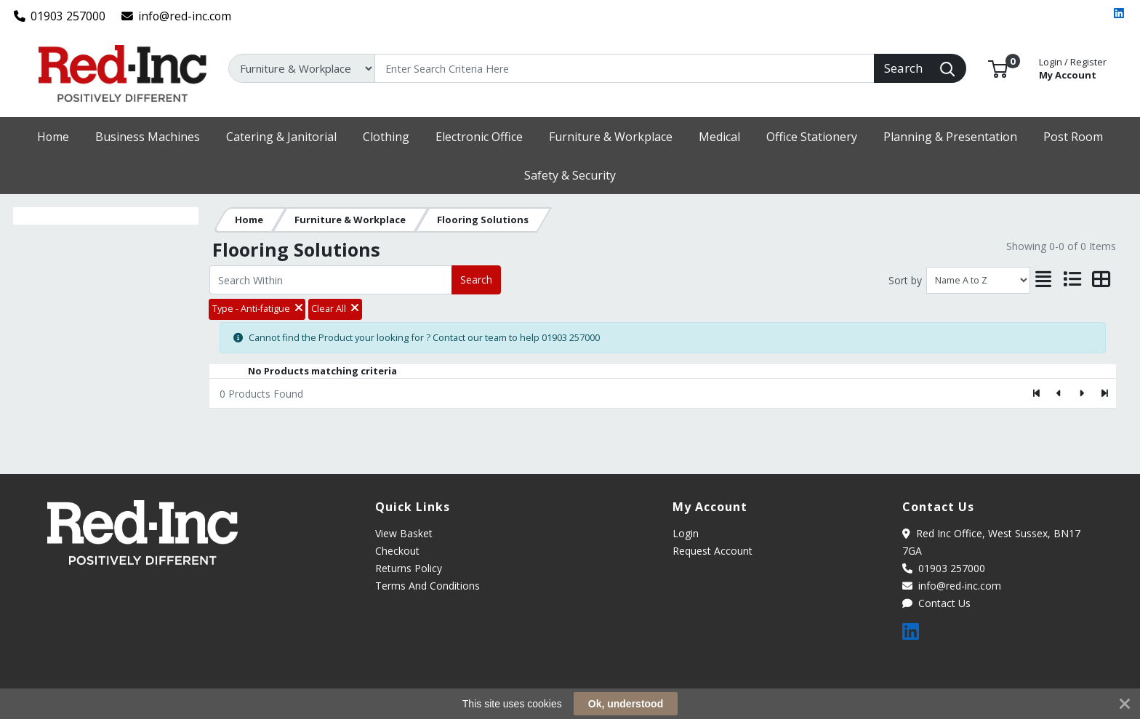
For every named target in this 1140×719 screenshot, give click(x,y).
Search (476, 279)
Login (686, 533)
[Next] (1081, 393)
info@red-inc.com (176, 16)
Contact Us (936, 603)
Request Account (712, 551)
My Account (1073, 67)
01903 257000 (60, 16)
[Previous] (1059, 393)
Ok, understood (625, 704)
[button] (998, 67)
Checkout (397, 551)
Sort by (905, 280)
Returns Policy (408, 568)
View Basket (404, 533)
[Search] (624, 68)
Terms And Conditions (427, 586)
